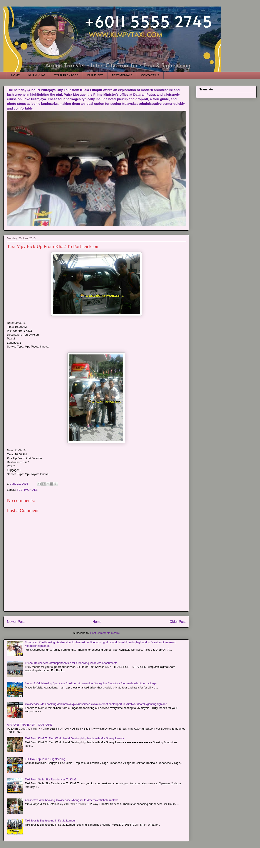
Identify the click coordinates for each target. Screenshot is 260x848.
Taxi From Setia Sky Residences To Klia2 (50, 779)
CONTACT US (150, 75)
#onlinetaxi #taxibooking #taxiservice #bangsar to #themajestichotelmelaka (71, 800)
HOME (15, 75)
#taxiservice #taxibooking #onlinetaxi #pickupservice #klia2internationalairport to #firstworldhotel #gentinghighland (96, 704)
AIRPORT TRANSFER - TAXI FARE (29, 724)
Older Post (177, 622)
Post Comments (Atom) (105, 633)
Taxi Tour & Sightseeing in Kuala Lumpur (50, 820)
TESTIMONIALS (122, 75)
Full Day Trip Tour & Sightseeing (45, 759)
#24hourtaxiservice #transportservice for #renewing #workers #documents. (71, 663)
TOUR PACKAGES (66, 75)
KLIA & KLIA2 (37, 75)
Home (97, 622)
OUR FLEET (95, 75)
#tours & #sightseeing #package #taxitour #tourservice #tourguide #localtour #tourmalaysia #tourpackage (90, 683)
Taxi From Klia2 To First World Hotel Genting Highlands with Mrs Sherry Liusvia (74, 738)
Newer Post (16, 622)
